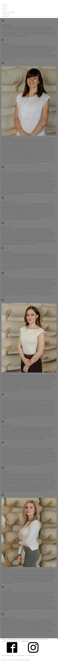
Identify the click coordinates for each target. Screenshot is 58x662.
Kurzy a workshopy (9, 12)
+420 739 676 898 (8, 641)
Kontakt (6, 16)
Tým (5, 10)
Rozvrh (6, 5)
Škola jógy (7, 14)
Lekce (5, 7)
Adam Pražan (26, 660)
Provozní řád (30, 655)
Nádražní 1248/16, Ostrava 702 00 (22, 639)
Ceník (5, 8)
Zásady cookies (21, 655)
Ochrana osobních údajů (7, 655)
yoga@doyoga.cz (25, 641)
